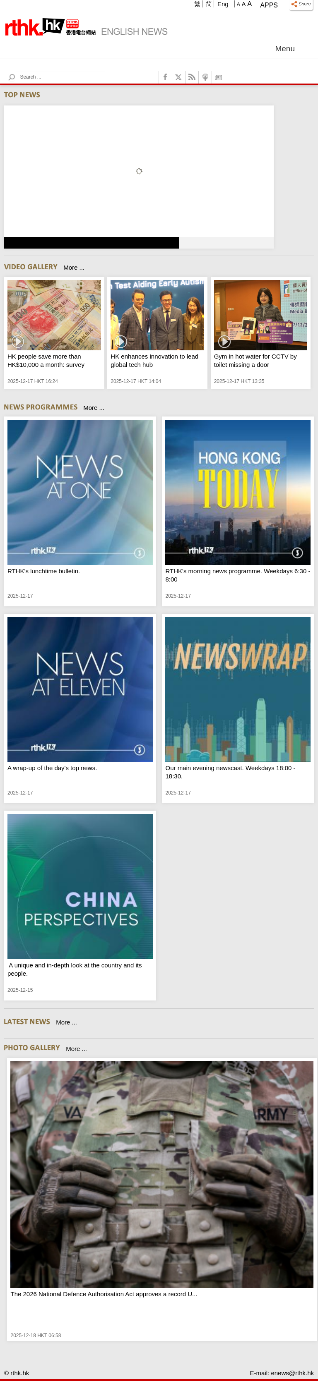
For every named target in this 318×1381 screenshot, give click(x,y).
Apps (269, 5)
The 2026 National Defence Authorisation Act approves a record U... (103, 1293)
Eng (223, 3)
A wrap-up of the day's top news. (52, 767)
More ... (73, 267)
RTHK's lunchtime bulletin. (43, 570)
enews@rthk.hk (292, 1372)
